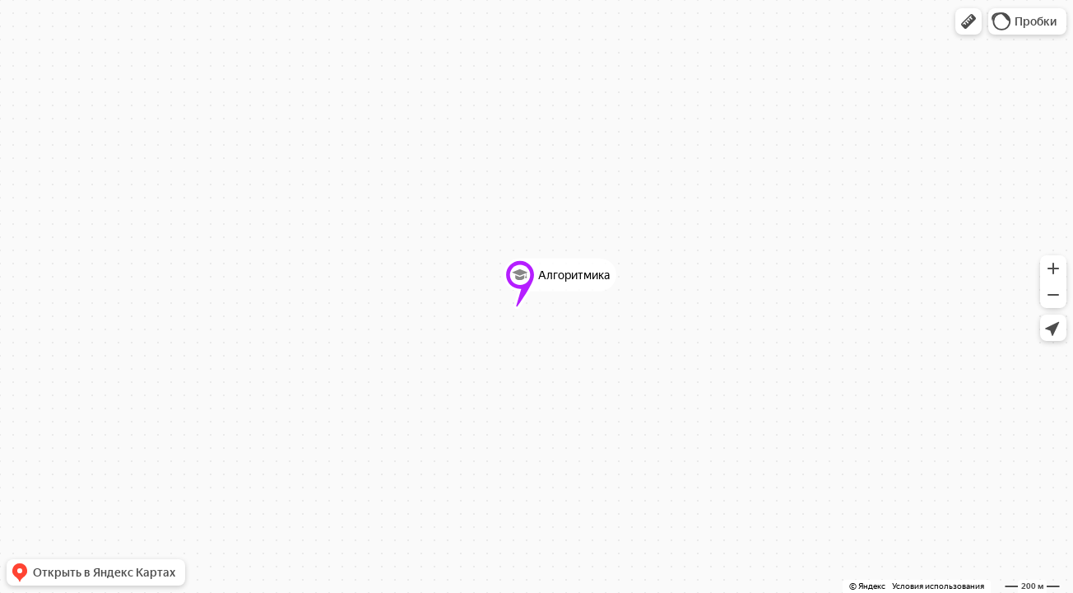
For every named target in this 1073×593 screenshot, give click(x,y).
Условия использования (938, 586)
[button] (968, 21)
